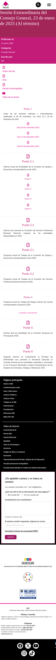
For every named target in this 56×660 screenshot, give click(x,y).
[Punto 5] (28, 323)
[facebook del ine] (20, 646)
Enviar (11, 537)
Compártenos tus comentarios (18, 500)
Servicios (7, 448)
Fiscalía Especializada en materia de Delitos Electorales (24, 468)
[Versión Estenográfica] (3, 84)
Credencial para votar (11, 387)
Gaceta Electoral (9, 437)
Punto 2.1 (28, 161)
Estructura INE (9, 413)
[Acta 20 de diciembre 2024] (28, 142)
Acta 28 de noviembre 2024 (28, 127)
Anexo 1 (28, 179)
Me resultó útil (13, 495)
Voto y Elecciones (10, 391)
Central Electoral (9, 430)
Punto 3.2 (28, 273)
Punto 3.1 (28, 249)
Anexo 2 (28, 189)
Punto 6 (28, 351)
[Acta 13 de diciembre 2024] (28, 133)
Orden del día (8, 71)
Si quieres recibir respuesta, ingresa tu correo (25, 521)
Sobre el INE (8, 384)
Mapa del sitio (8, 417)
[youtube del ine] (36, 646)
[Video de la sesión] (3, 93)
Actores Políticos (10, 395)
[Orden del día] (3, 67)
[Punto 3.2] (28, 269)
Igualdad (6, 441)
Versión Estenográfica (12, 88)
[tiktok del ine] (32, 653)
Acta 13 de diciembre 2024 (28, 137)
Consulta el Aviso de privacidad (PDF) (21, 531)
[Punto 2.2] (28, 220)
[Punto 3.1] (28, 245)
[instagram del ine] (24, 653)
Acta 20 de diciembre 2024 (28, 146)
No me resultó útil (31, 495)
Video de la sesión (10, 97)
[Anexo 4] (28, 205)
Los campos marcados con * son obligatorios (23, 487)
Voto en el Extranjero (11, 445)
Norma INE (7, 434)
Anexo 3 (28, 199)
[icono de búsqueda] (38, 4)
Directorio (7, 456)
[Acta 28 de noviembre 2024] (28, 123)
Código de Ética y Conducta (14, 452)
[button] (49, 5)
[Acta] (3, 76)
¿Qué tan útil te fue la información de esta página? (27, 492)
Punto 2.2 (28, 225)
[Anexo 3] (28, 195)
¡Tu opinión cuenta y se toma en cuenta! (23, 480)
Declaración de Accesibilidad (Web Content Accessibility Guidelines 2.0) (28, 566)
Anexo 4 (28, 209)
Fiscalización (8, 409)
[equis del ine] (28, 646)
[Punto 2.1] (28, 156)
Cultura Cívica (8, 398)
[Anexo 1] (28, 175)
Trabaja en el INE (9, 402)
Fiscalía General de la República (15, 464)
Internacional (8, 406)
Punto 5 (28, 327)
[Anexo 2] (28, 185)
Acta (4, 80)
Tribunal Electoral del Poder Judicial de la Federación (23, 459)
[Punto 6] (28, 346)
